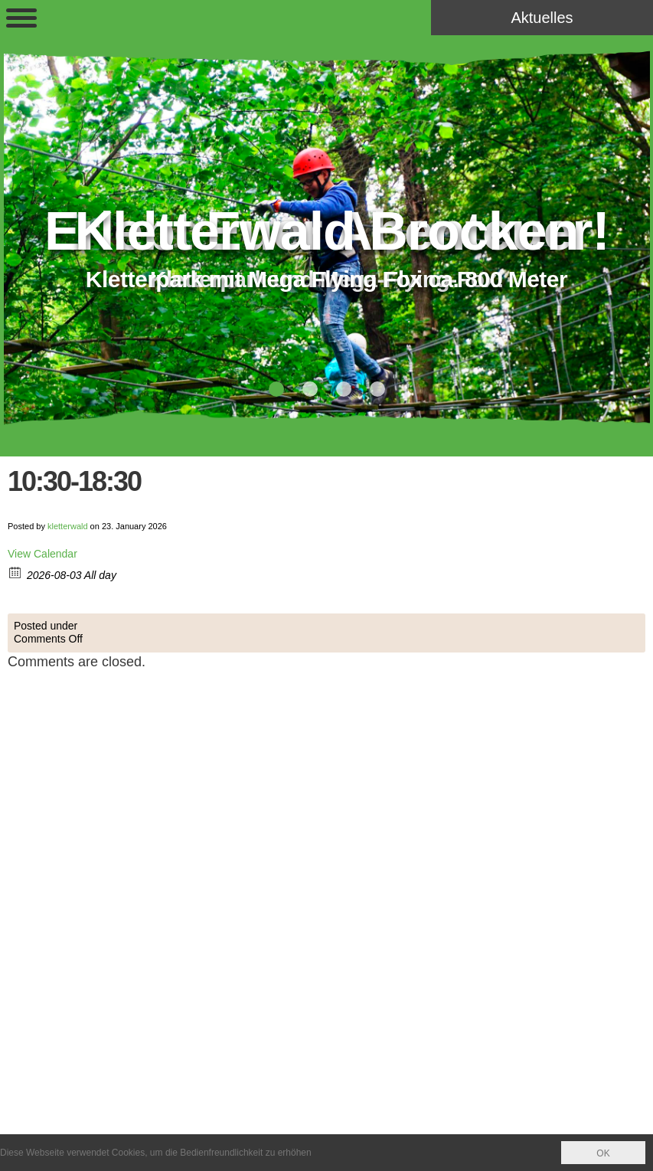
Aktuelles (542, 17)
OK (602, 1153)
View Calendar (42, 554)
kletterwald (67, 526)
